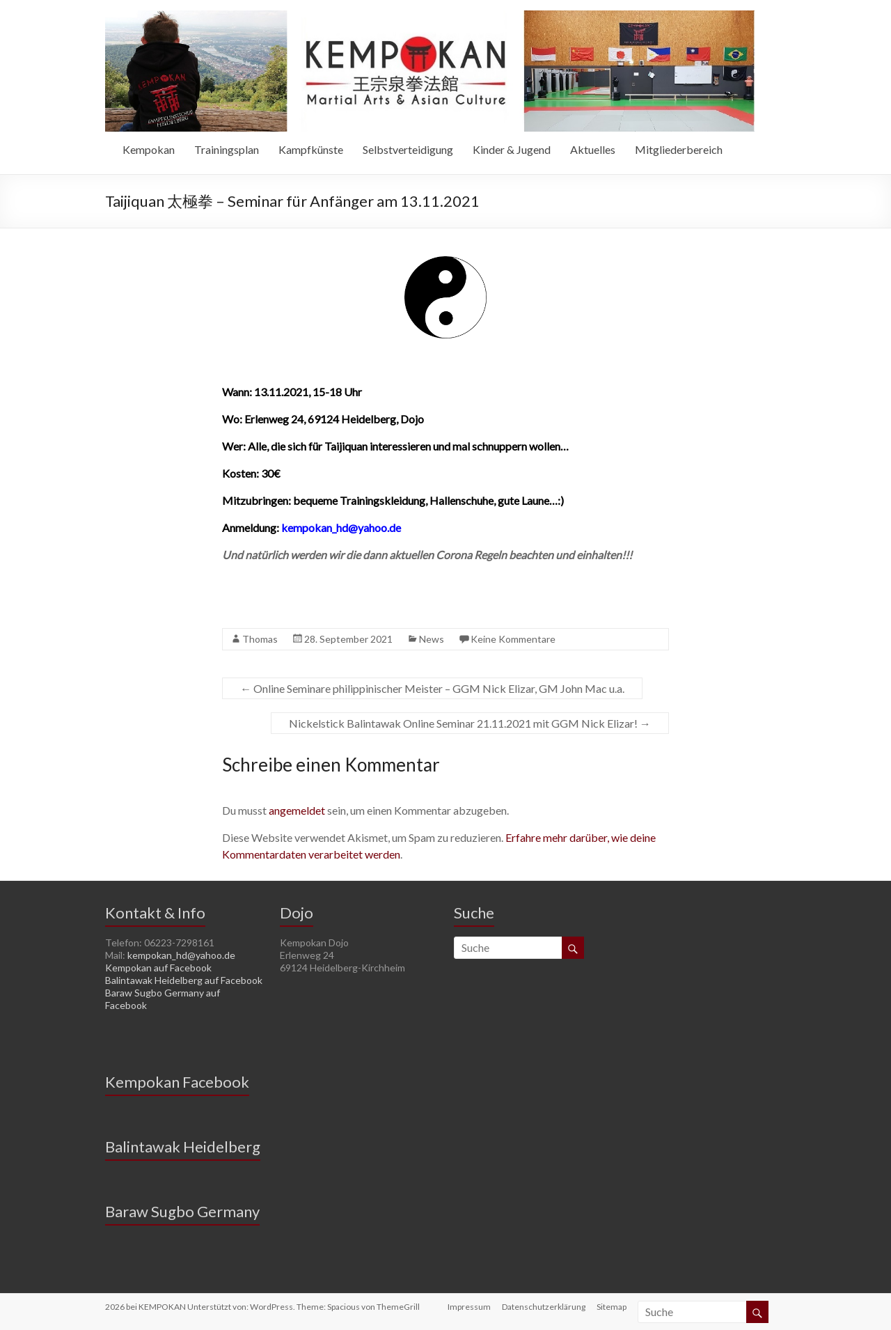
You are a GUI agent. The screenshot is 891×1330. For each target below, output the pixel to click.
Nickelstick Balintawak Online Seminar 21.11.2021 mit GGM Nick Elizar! (470, 723)
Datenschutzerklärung (543, 1306)
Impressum (469, 1306)
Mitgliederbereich (679, 149)
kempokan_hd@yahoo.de (181, 955)
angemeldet (297, 810)
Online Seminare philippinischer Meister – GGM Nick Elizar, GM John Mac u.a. (432, 688)
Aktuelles (592, 149)
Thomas (260, 639)
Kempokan (149, 149)
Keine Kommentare (513, 639)
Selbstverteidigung (408, 149)
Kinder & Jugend (512, 149)
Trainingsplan (226, 149)
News (431, 639)
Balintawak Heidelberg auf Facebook (183, 980)
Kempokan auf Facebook (158, 967)
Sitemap (611, 1306)
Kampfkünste (310, 149)
